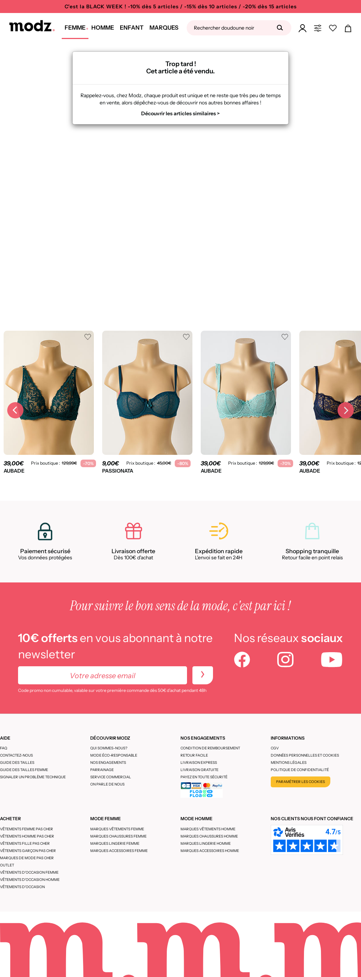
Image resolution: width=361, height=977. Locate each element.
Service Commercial (110, 777)
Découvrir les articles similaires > (180, 113)
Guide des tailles (17, 762)
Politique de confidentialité (300, 769)
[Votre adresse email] (102, 675)
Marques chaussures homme (209, 836)
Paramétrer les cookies (300, 781)
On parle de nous (107, 784)
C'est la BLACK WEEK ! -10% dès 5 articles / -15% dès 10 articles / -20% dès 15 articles (181, 6)
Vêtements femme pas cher (26, 829)
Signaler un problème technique (33, 777)
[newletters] (202, 675)
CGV (275, 748)
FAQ (3, 748)
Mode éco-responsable (113, 755)
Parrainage (102, 769)
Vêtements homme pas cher (27, 836)
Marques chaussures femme (118, 836)
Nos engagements (108, 762)
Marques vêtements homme (207, 829)
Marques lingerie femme (114, 843)
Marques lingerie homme (205, 843)
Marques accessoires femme (119, 850)
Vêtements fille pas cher (25, 843)
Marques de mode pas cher (27, 858)
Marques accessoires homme (209, 850)
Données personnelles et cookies (305, 755)
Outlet (7, 865)
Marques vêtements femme (117, 829)
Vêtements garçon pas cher (28, 850)
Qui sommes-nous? (108, 748)
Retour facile (194, 755)
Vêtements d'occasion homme (30, 879)
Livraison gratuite (199, 769)
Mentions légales (288, 762)
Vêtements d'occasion (22, 887)
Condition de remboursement (210, 748)
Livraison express (198, 762)
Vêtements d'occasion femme (29, 872)
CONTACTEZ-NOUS (16, 755)
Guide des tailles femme (24, 769)
